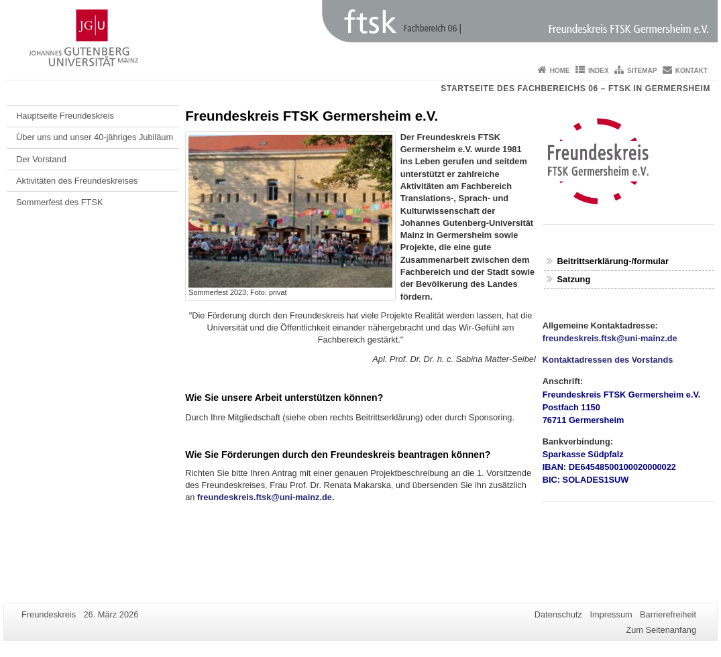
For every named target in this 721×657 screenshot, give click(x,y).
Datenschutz (558, 614)
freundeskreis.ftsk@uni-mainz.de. (265, 497)
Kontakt (691, 70)
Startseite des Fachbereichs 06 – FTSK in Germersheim (575, 88)
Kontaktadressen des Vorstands (608, 360)
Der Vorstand (41, 159)
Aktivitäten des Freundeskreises (76, 181)
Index (598, 70)
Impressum (611, 614)
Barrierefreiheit (668, 614)
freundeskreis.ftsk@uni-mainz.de (610, 338)
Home (560, 70)
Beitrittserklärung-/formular (612, 261)
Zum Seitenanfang (661, 630)
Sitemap (642, 70)
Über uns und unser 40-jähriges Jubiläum (94, 137)
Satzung (573, 279)
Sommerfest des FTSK (59, 202)
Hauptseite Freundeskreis (65, 116)
